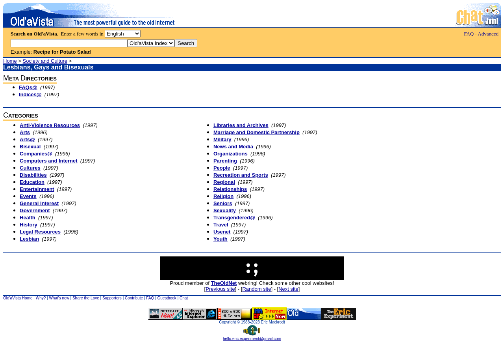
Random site (256, 289)
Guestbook (166, 298)
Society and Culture (45, 61)
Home (10, 61)
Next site (288, 289)
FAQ (469, 34)
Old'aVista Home (18, 298)
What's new (59, 298)
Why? (41, 298)
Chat (184, 298)
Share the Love (85, 298)
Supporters (112, 298)
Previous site (220, 289)
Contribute (134, 298)
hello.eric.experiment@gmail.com (252, 337)
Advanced (488, 34)
